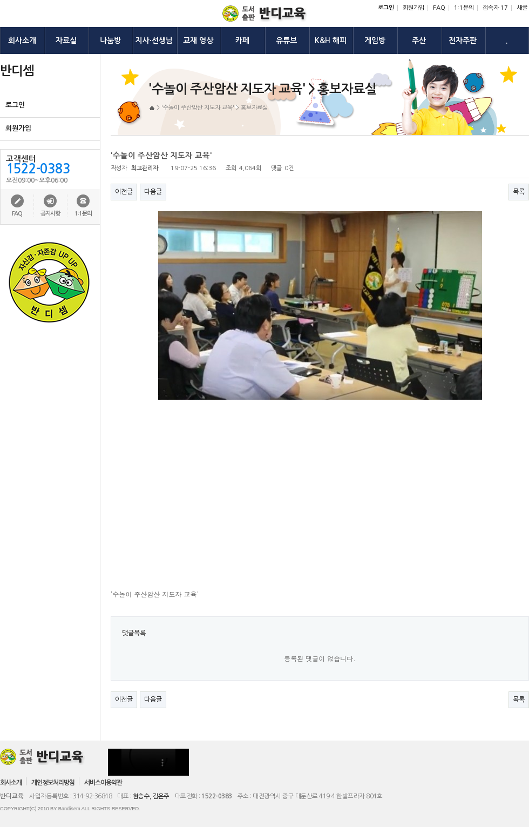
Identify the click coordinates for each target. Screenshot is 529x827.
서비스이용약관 (103, 782)
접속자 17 (495, 8)
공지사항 (50, 214)
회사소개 (11, 782)
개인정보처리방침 (52, 782)
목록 (519, 192)
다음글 (153, 192)
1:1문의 (464, 8)
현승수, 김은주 (151, 796)
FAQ (439, 8)
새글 (522, 8)
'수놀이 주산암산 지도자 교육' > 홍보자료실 (214, 108)
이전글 (124, 192)
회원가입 (413, 8)
